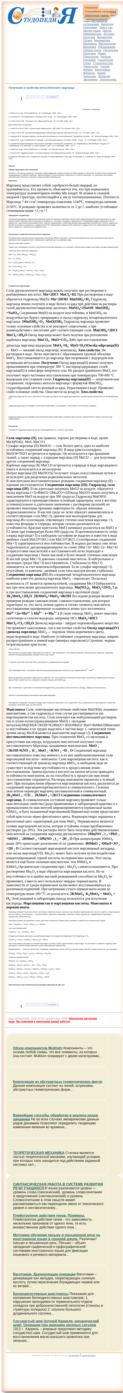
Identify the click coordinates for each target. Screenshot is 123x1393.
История (108, 34)
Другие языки (92, 30)
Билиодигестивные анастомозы (41, 1294)
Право (102, 53)
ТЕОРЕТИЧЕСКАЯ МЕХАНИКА (39, 1153)
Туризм (105, 66)
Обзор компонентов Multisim (37, 1048)
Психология (90, 56)
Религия (106, 56)
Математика (102, 40)
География (90, 27)
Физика (88, 69)
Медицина (90, 43)
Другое (107, 30)
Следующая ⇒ (52, 97)
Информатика (92, 34)
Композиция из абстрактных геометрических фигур (57, 1082)
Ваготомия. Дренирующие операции (44, 1274)
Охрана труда (92, 50)
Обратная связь (97, 15)
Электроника (108, 79)
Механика (89, 47)
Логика (87, 40)
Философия (102, 69)
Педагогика (110, 50)
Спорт (87, 63)
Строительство (103, 63)
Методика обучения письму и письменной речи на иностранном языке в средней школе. (56, 1237)
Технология (90, 66)
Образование (107, 47)
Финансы (89, 73)
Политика (89, 53)
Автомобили (99, 21)
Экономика (90, 79)
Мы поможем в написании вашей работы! (43, 1021)
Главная (91, 8)
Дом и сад (106, 27)
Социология (105, 60)
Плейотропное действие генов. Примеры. (49, 1215)
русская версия (74, 1355)
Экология (104, 76)
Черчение (89, 76)
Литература (104, 37)
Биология (107, 24)
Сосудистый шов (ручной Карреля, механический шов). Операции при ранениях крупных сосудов (56, 1323)
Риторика (89, 60)
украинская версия (89, 1355)
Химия (101, 73)
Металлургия (107, 43)
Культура (89, 37)
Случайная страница (100, 11)
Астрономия (91, 24)
